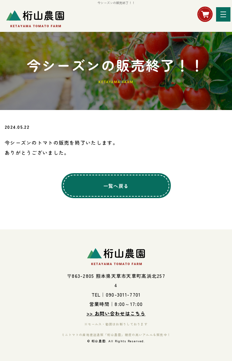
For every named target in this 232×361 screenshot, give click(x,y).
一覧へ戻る (116, 186)
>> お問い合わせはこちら (116, 313)
